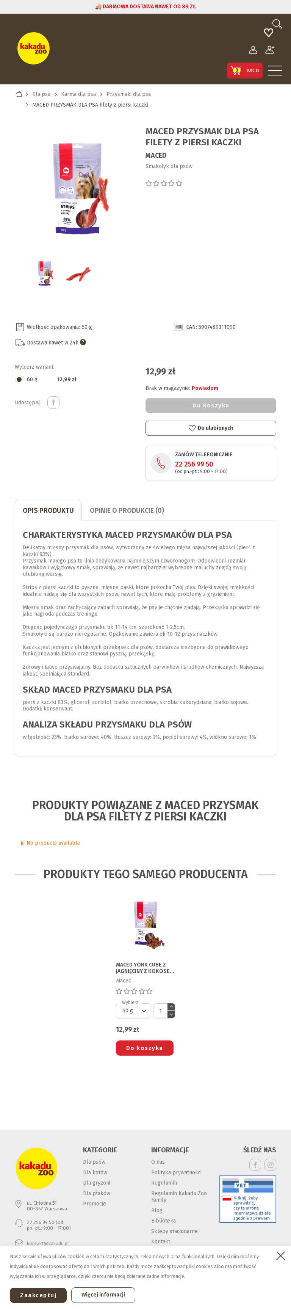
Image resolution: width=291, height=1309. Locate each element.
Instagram (270, 1165)
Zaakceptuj (38, 1295)
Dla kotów (95, 1172)
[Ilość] (160, 1011)
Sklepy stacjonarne (174, 1231)
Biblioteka (163, 1221)
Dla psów (94, 1162)
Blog (157, 1210)
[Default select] (134, 1010)
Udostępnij (53, 402)
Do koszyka (211, 405)
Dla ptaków (96, 1193)
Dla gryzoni (96, 1183)
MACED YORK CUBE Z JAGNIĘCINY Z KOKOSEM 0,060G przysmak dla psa (145, 968)
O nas (158, 1162)
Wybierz (130, 1002)
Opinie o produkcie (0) (127, 510)
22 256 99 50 (194, 464)
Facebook (255, 1165)
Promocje (94, 1204)
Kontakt (160, 1241)
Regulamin (164, 1183)
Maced (156, 155)
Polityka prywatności (176, 1172)
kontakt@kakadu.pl (48, 1243)
